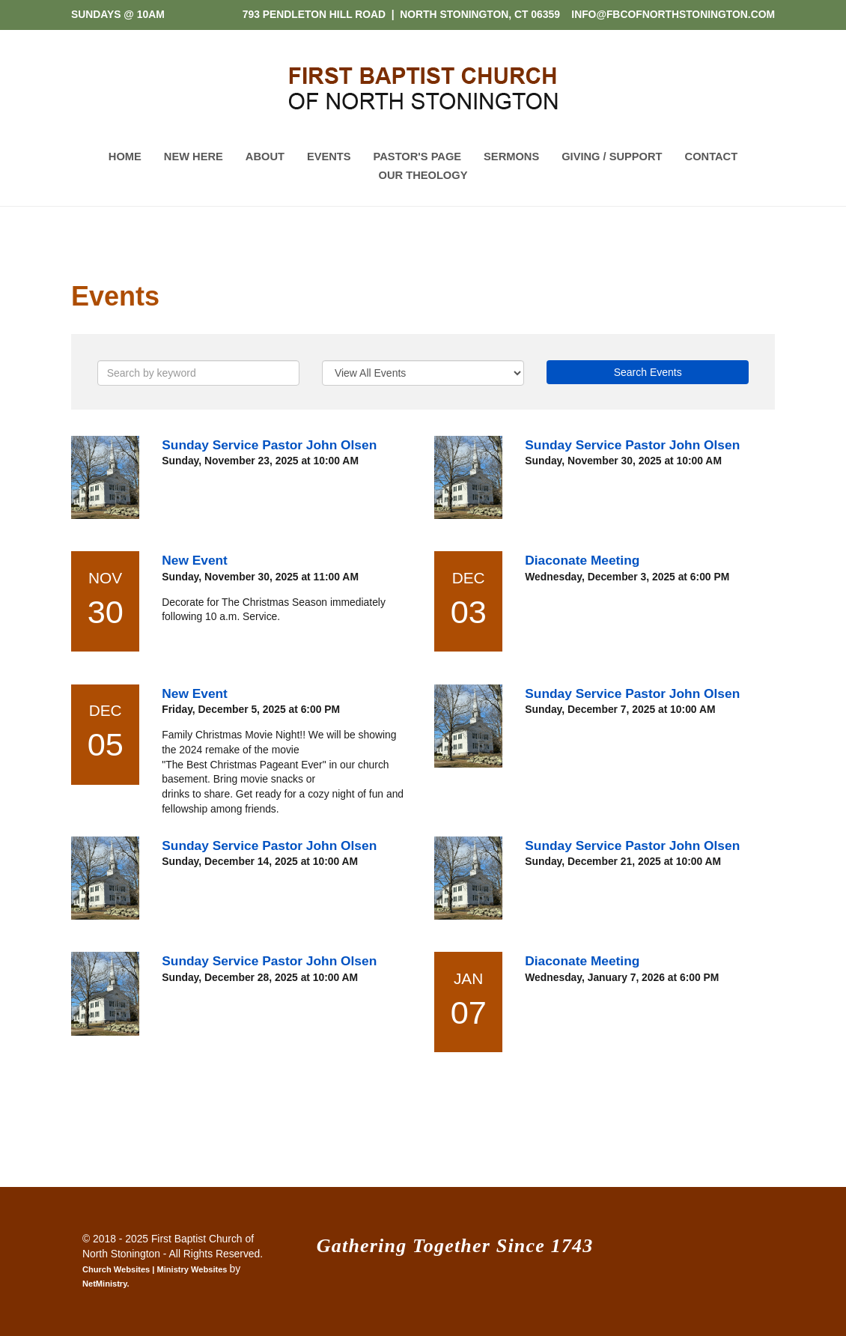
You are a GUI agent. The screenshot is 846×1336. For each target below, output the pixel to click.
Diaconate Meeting (582, 560)
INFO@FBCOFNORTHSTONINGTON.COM (673, 14)
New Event (195, 560)
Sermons (511, 157)
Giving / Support (612, 157)
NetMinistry (104, 1283)
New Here (193, 157)
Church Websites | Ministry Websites (156, 1269)
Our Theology (423, 175)
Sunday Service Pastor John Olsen (269, 444)
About (265, 157)
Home (125, 157)
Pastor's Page (418, 157)
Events (329, 157)
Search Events (648, 372)
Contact (711, 157)
